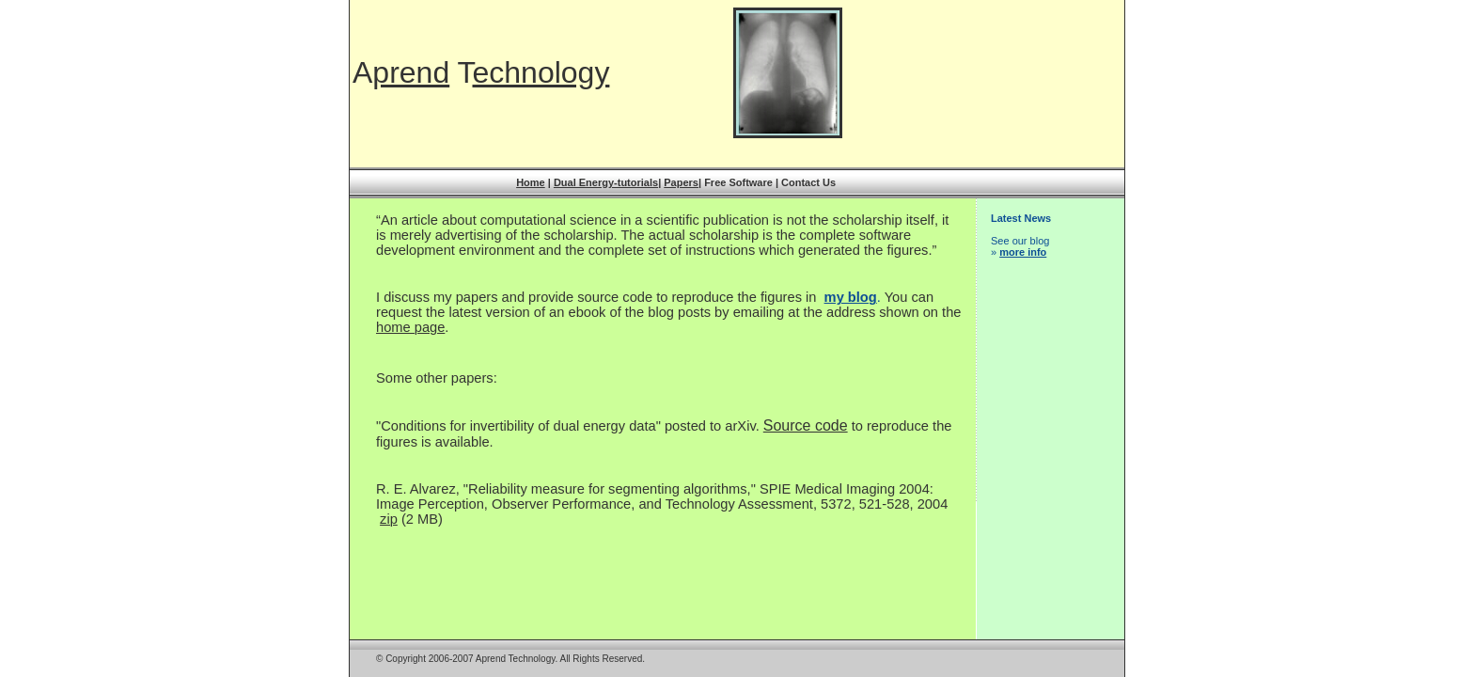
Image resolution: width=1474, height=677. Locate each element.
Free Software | (742, 182)
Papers (681, 182)
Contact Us (808, 182)
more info (1022, 252)
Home (530, 182)
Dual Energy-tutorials (606, 182)
